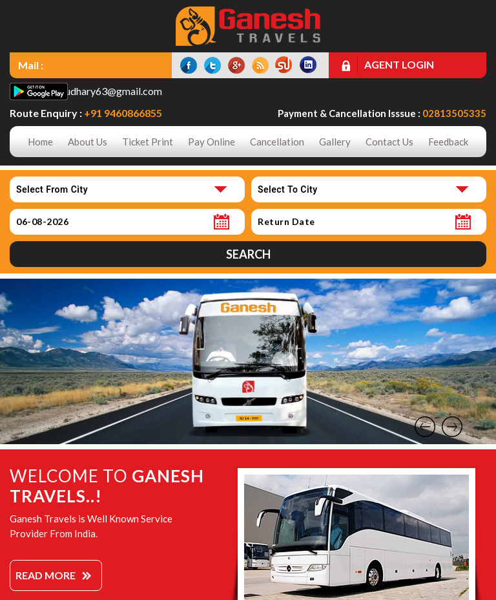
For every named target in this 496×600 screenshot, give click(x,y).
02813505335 (454, 113)
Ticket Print (147, 141)
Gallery (335, 141)
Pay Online (211, 141)
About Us (87, 141)
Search (248, 254)
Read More (46, 575)
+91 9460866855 (123, 113)
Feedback (448, 141)
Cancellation (277, 141)
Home (40, 141)
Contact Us (389, 141)
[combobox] (127, 189)
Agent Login (399, 64)
